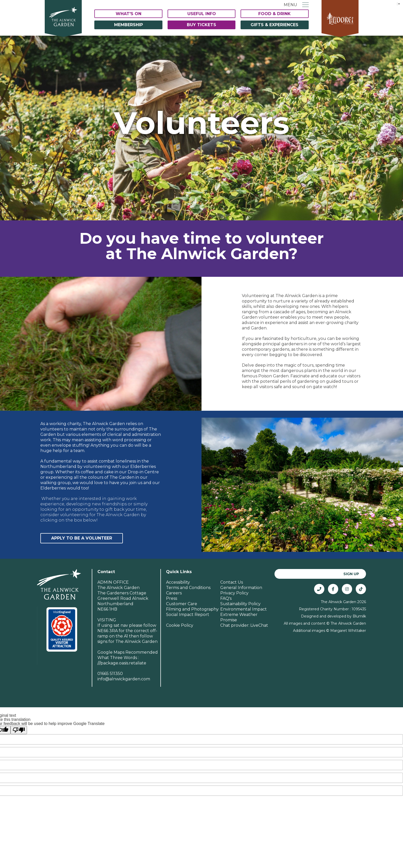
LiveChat (259, 625)
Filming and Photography (192, 609)
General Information (241, 587)
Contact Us (231, 582)
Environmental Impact (243, 609)
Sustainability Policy (240, 603)
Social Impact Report (187, 614)
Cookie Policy (179, 625)
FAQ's (226, 598)
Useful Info (201, 13)
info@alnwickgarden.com (123, 678)
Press (171, 598)
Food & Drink (274, 13)
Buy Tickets (201, 24)
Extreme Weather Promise (239, 617)
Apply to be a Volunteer (81, 538)
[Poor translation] (19, 730)
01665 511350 (110, 673)
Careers (174, 593)
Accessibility (178, 582)
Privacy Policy (234, 593)
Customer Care (181, 603)
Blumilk (359, 616)
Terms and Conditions (188, 587)
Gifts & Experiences (274, 24)
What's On (128, 13)
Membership (128, 24)
